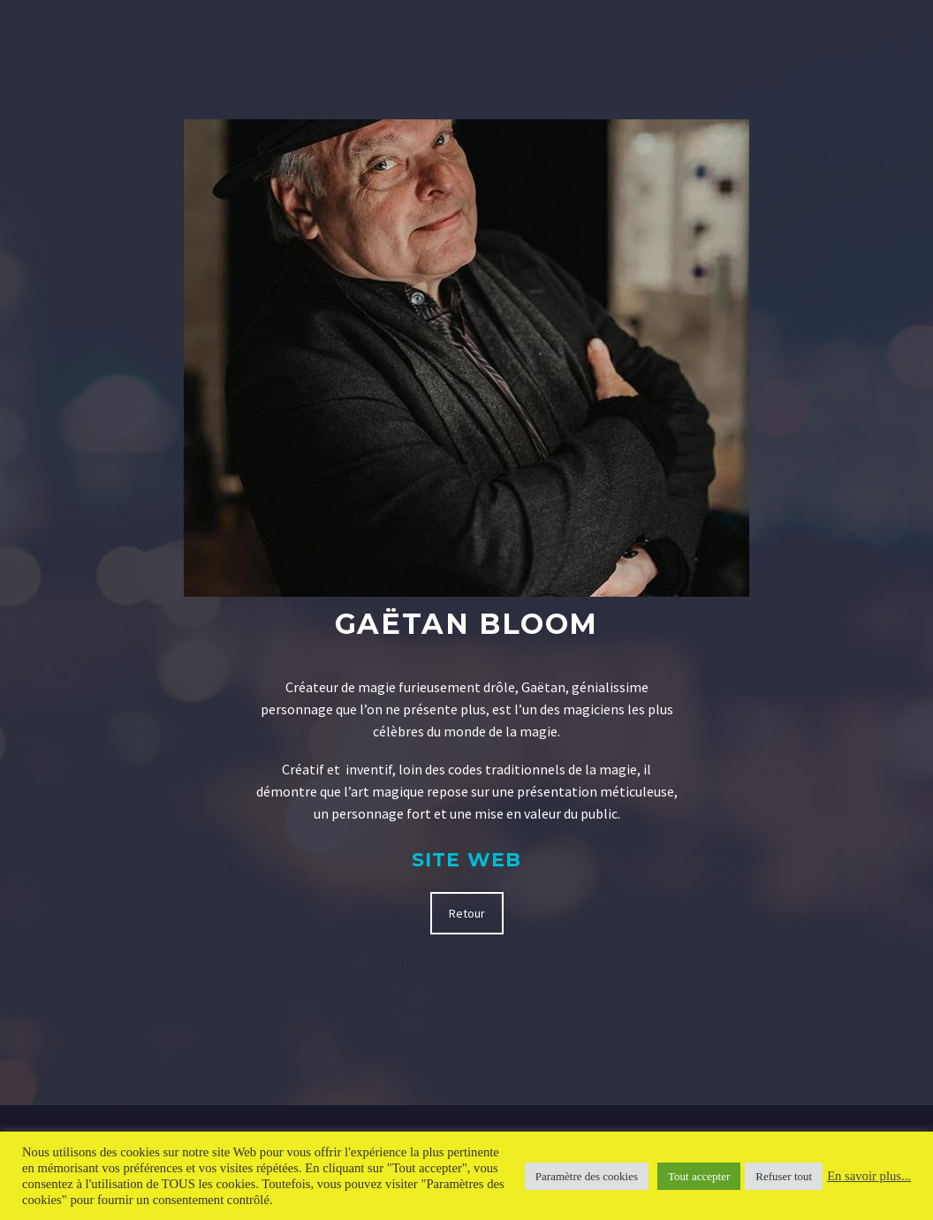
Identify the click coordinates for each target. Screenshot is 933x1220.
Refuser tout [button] (783, 1176)
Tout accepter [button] (699, 1176)
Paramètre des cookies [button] (586, 1176)
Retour (467, 913)
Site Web (466, 860)
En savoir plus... (869, 1176)
